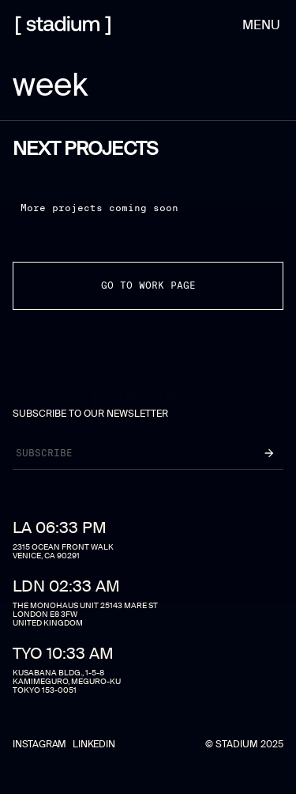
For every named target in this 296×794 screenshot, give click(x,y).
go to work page (148, 285)
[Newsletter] (126, 453)
